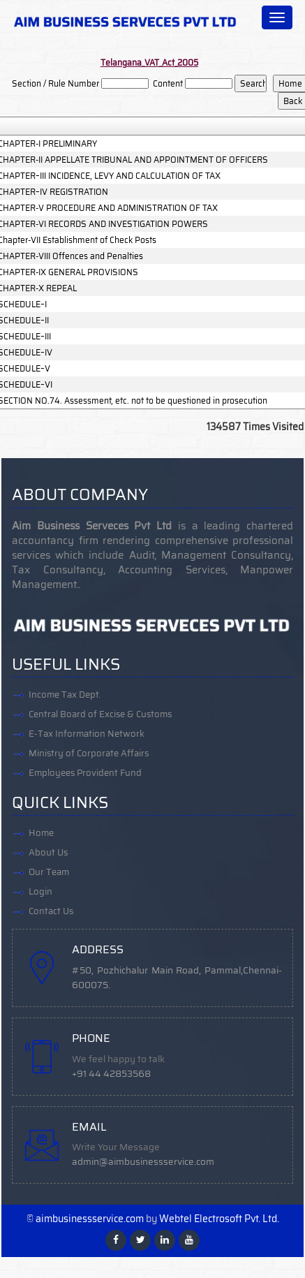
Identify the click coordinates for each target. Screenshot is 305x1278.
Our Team (49, 872)
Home (41, 832)
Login (40, 891)
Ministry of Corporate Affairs (89, 753)
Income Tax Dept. (65, 694)
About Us (48, 852)
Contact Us (51, 911)
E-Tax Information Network (86, 733)
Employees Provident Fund (85, 772)
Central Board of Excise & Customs (100, 714)
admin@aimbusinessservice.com (143, 1161)
